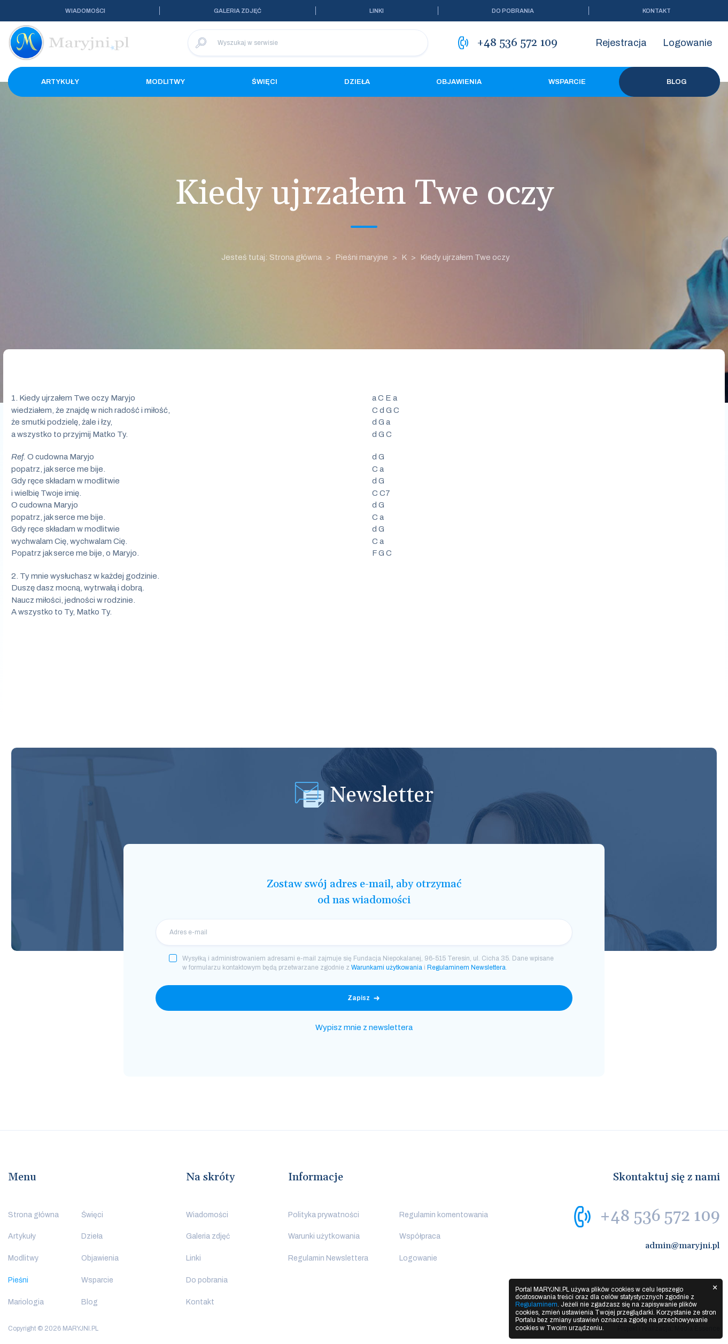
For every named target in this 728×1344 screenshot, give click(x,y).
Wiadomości (85, 10)
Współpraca (419, 1236)
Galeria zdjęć (237, 10)
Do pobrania (513, 10)
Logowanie (687, 42)
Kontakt (656, 10)
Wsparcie (567, 82)
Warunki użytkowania (324, 1236)
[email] (364, 932)
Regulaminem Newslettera (466, 967)
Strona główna (33, 1215)
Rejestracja (621, 42)
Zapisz (358, 998)
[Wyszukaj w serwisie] (308, 42)
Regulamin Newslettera (328, 1258)
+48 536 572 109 (660, 1216)
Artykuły (60, 82)
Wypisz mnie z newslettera (364, 1027)
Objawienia (459, 82)
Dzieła (357, 82)
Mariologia (26, 1302)
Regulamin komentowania (443, 1215)
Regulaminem (536, 1304)
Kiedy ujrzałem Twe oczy (465, 257)
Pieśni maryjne (361, 257)
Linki (376, 10)
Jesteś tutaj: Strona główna (271, 257)
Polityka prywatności (323, 1215)
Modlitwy (165, 82)
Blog (670, 82)
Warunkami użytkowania (386, 967)
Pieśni (18, 1280)
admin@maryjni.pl (682, 1245)
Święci (264, 82)
